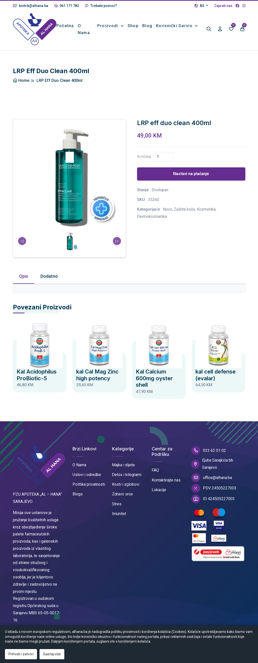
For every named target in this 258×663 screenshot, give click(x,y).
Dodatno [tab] (49, 276)
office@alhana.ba (211, 478)
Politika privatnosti (89, 484)
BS (199, 6)
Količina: (144, 157)
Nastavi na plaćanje (191, 174)
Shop (133, 25)
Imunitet (119, 514)
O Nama (79, 465)
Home (21, 81)
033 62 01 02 (208, 451)
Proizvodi (108, 25)
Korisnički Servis (174, 25)
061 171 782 (66, 6)
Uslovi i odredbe (87, 475)
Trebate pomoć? (101, 6)
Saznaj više (52, 654)
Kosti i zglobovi (125, 484)
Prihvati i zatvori (21, 654)
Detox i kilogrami (126, 475)
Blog (147, 25)
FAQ (155, 471)
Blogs (78, 494)
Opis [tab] (23, 276)
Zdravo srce (122, 494)
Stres (116, 504)
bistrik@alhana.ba (30, 6)
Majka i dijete (123, 465)
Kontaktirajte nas (166, 480)
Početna (66, 25)
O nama (84, 29)
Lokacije (159, 490)
